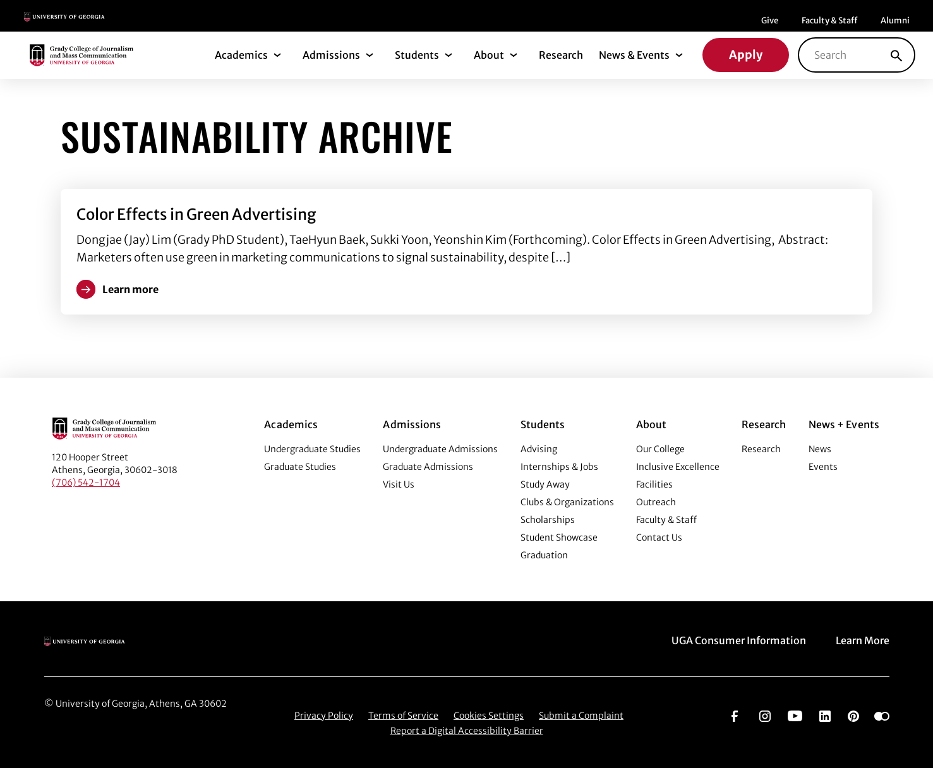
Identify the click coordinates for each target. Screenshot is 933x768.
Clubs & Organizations (567, 502)
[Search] (896, 55)
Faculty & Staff (829, 20)
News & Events (634, 55)
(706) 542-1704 (86, 482)
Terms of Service (403, 715)
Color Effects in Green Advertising (196, 214)
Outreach (656, 502)
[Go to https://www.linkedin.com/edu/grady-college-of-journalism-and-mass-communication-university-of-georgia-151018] (825, 715)
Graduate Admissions (428, 466)
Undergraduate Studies (312, 449)
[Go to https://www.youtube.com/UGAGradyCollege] (795, 715)
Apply (745, 54)
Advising (539, 449)
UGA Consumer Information (738, 640)
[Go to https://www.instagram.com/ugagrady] (765, 715)
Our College (660, 449)
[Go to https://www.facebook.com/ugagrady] (734, 715)
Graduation (544, 555)
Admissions (331, 55)
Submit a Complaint (581, 715)
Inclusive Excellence (677, 466)
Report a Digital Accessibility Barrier (466, 730)
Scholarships (548, 519)
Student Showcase (559, 537)
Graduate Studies (300, 466)
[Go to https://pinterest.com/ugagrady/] (853, 715)
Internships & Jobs (559, 466)
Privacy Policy (323, 715)
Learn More (862, 640)
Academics (241, 55)
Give (769, 20)
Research (561, 55)
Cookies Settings (489, 715)
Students (417, 55)
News (820, 449)
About (489, 55)
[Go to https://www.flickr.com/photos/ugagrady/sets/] (881, 715)
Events (823, 466)
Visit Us (398, 484)
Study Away (545, 484)
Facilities (654, 484)
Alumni (895, 20)
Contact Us (659, 537)
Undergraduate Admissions (440, 449)
